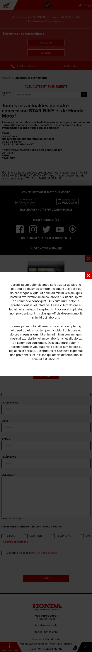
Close (88, 275)
